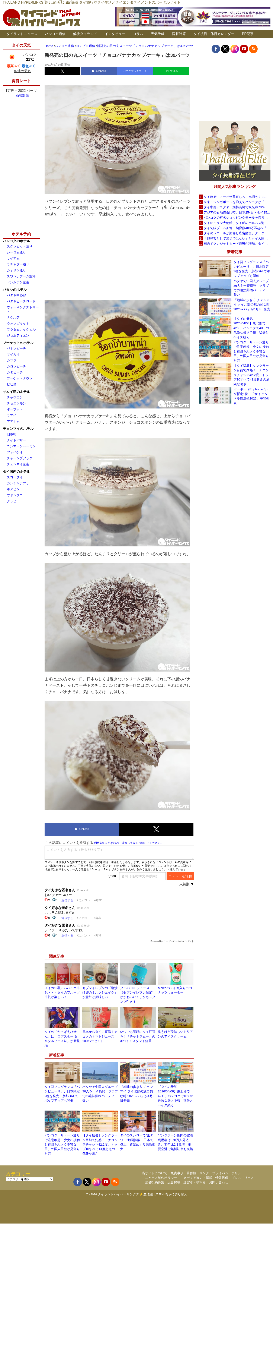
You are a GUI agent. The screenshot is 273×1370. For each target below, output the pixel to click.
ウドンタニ (15, 495)
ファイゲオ (15, 452)
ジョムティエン (18, 335)
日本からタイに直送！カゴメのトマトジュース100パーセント (100, 1036)
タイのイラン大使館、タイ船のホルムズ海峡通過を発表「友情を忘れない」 (237, 223)
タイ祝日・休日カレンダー (213, 34)
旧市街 (11, 434)
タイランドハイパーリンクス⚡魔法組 (125, 1194)
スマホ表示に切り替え (171, 1194)
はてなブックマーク (135, 71)
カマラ (11, 360)
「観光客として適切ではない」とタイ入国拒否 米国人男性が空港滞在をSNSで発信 (237, 238)
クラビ (11, 501)
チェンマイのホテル (18, 428)
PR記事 (248, 34)
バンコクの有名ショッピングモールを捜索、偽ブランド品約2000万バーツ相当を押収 (237, 217)
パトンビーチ (16, 348)
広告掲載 (173, 1182)
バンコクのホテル (16, 241)
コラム (138, 34)
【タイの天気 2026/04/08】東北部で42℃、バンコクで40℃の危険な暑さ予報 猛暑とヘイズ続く (175, 1096)
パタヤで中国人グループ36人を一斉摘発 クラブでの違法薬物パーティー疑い (251, 287)
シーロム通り (16, 252)
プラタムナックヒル (21, 329)
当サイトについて (154, 1173)
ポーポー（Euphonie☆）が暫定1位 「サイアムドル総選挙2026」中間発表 (251, 396)
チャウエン (15, 397)
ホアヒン (13, 489)
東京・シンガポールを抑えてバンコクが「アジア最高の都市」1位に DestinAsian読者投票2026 (237, 202)
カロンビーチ (16, 366)
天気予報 (157, 34)
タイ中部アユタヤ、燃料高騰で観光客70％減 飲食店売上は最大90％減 (237, 207)
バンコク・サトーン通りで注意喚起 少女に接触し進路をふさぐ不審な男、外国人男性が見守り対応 (62, 1144)
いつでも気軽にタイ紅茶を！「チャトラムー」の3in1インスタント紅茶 (137, 1036)
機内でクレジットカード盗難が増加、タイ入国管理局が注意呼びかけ (237, 243)
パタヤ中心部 (16, 295)
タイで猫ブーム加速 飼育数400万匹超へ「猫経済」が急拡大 (237, 228)
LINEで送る (171, 71)
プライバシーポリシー (228, 1173)
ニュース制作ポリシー (161, 1178)
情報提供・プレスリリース (234, 1178)
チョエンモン (16, 403)
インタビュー (115, 34)
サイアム (13, 258)
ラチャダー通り (18, 264)
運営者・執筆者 (194, 1182)
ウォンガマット (18, 323)
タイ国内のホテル (16, 471)
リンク (204, 1173)
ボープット (15, 409)
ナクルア (13, 317)
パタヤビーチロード (21, 301)
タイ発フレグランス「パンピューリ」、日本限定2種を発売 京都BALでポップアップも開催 (252, 268)
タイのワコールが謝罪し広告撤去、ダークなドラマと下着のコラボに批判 (237, 233)
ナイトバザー (16, 440)
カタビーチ (15, 372)
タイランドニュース (22, 34)
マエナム (13, 421)
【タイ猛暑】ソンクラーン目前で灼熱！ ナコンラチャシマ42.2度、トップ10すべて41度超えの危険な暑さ (100, 1144)
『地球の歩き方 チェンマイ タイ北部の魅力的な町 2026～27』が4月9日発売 (252, 304)
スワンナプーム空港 (21, 276)
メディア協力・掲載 (197, 1178)
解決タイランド (85, 34)
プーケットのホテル (18, 343)
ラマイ (11, 415)
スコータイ (15, 477)
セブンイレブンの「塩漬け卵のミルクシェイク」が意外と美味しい (100, 992)
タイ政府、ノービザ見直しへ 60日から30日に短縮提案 (237, 197)
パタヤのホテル (15, 289)
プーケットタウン (19, 378)
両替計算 (179, 34)
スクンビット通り (19, 246)
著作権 (191, 1173)
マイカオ (13, 354)
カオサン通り (16, 270)
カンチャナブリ (18, 483)
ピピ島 (11, 384)
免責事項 (177, 1173)
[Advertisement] (119, 257)
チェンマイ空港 (18, 464)
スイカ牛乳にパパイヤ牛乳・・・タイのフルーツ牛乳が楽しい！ (62, 992)
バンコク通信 (55, 34)
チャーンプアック (19, 458)
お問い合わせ (218, 1182)
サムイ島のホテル (16, 392)
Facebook (99, 71)
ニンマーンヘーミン (21, 446)
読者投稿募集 (154, 1182)
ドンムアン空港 (18, 282)
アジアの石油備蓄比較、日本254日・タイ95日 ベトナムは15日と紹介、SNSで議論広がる (237, 212)
